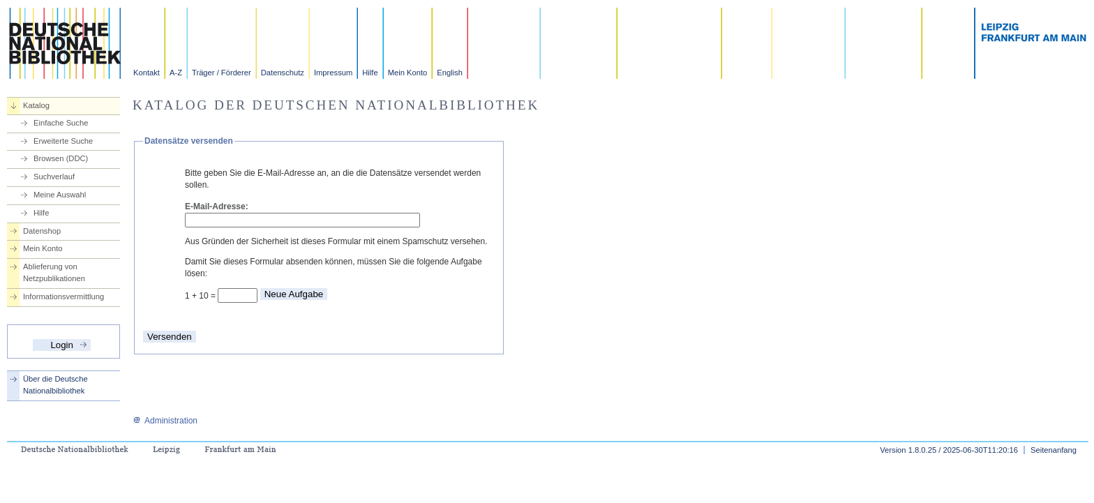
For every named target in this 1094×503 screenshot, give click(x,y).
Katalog (36, 105)
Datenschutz (282, 72)
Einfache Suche (60, 123)
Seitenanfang (1054, 450)
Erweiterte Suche (63, 141)
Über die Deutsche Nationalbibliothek (55, 385)
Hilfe (369, 72)
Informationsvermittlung (63, 296)
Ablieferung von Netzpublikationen (54, 272)
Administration (165, 421)
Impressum (333, 72)
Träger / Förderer (221, 72)
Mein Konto (408, 72)
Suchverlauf (54, 176)
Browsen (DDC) (60, 158)
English (450, 72)
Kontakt (146, 72)
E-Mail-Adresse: (216, 206)
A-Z (176, 72)
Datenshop (42, 231)
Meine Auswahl (59, 194)
